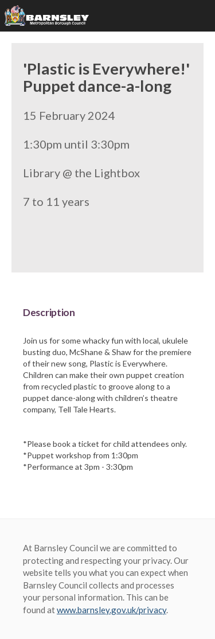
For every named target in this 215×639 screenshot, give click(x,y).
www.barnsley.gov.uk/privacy (111, 610)
